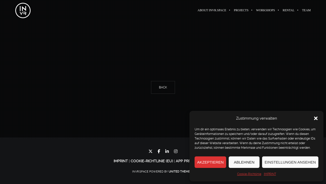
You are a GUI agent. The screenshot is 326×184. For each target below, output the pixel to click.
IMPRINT (270, 174)
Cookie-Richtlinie (249, 174)
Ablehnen (244, 162)
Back (163, 87)
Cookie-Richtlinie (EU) (152, 161)
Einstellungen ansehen (290, 162)
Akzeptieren (210, 162)
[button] (315, 118)
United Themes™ (181, 171)
